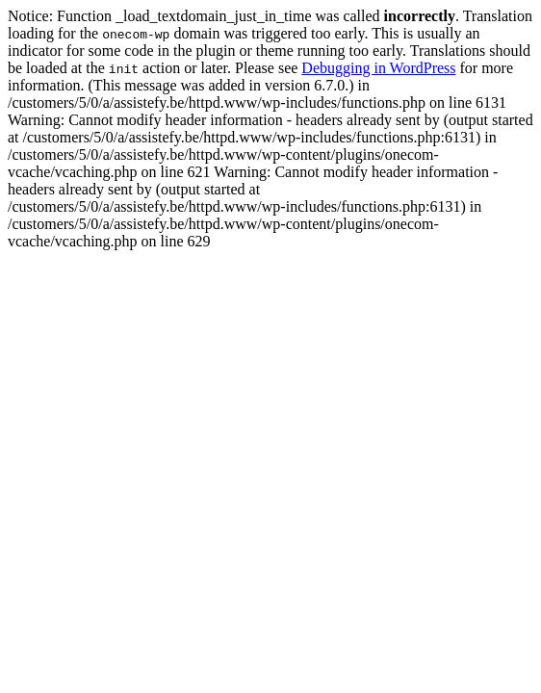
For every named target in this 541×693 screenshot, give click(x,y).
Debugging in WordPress (378, 68)
